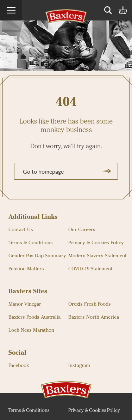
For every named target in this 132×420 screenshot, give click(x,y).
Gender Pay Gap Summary (37, 255)
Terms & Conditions (30, 242)
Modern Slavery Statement (97, 255)
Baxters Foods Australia (34, 317)
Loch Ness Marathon (31, 330)
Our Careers (81, 229)
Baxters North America (93, 317)
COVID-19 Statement (90, 268)
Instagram (79, 365)
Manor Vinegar (24, 304)
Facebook (18, 365)
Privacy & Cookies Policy (96, 242)
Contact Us (20, 229)
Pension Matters (26, 268)
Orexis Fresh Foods (89, 304)
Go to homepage (68, 171)
